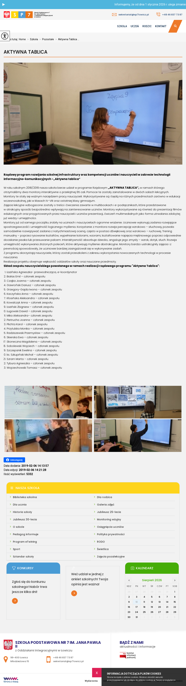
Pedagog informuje (25, 534)
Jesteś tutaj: (11, 39)
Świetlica (103, 549)
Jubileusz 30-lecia (25, 519)
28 (167, 612)
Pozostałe (46, 39)
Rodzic (146, 26)
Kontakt (160, 26)
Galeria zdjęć (105, 504)
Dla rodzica (104, 497)
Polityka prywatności (110, 534)
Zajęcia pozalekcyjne (111, 556)
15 (175, 601)
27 (159, 612)
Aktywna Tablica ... (66, 39)
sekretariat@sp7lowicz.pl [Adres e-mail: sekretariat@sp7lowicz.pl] (68, 661)
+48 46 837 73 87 (169, 14)
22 (174, 607)
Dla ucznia (20, 504)
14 (167, 601)
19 (152, 607)
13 (160, 601)
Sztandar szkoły (23, 556)
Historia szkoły (22, 512)
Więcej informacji (15, 601)
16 (129, 607)
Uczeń (135, 26)
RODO (101, 542)
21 (167, 607)
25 (144, 612)
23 (129, 612)
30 (129, 617)
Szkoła (122, 26)
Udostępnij (14, 459)
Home (22, 39)
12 (152, 601)
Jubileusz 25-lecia (109, 512)
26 (152, 612)
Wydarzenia (113, 26)
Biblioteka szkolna (25, 497)
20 (159, 607)
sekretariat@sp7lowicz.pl (130, 14)
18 (144, 607)
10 (137, 601)
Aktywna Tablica (25, 52)
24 (136, 612)
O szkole (18, 527)
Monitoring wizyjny (109, 519)
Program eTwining (25, 542)
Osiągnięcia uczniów (110, 527)
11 (144, 601)
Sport (16, 549)
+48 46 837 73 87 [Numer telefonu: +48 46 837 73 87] (63, 657)
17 (137, 607)
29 (174, 612)
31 (137, 617)
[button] (3, 4)
